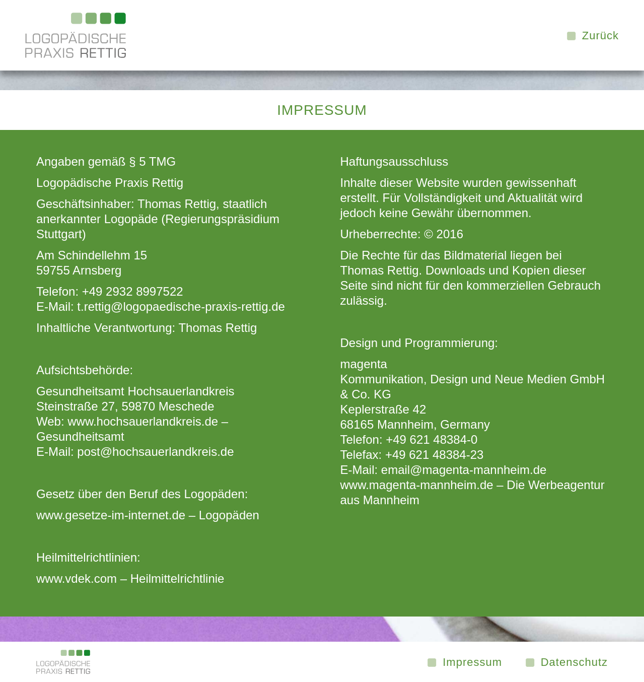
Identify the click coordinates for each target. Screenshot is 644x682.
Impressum (472, 662)
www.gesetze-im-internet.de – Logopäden (147, 515)
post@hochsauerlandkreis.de (155, 451)
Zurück (600, 35)
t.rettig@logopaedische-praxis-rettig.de (181, 306)
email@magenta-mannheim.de (464, 469)
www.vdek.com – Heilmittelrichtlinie (130, 578)
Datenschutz (574, 662)
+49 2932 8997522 (132, 291)
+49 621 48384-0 (431, 439)
